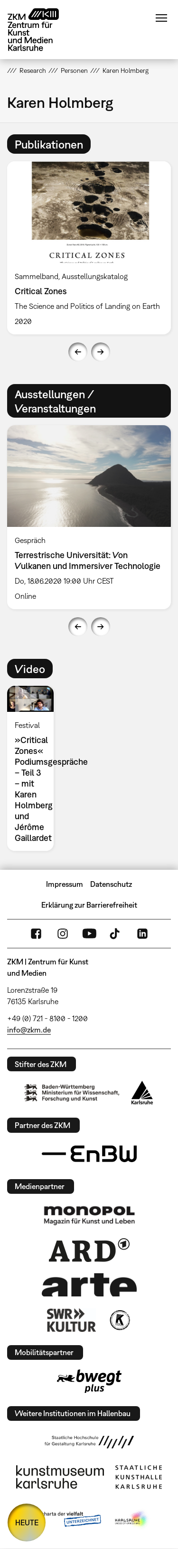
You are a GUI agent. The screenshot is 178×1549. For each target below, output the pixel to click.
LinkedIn (142, 933)
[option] (34, 768)
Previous (77, 351)
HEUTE (26, 1522)
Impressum (64, 884)
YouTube (89, 933)
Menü (161, 18)
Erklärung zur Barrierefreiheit (89, 905)
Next (100, 351)
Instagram (62, 933)
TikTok (115, 933)
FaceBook (36, 933)
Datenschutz (111, 884)
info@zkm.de (29, 1029)
